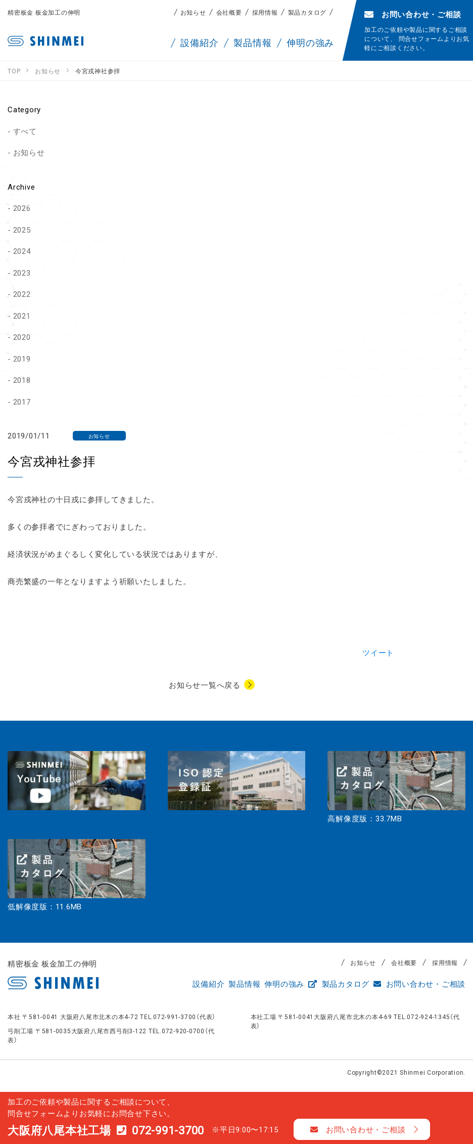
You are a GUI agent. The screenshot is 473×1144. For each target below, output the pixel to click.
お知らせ (193, 12)
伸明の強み (284, 983)
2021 (22, 315)
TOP (453, 1058)
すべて (25, 131)
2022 (22, 293)
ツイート (378, 652)
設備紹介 (208, 983)
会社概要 (229, 12)
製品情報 (244, 983)
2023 (22, 272)
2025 (22, 229)
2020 (22, 336)
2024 (22, 250)
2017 (22, 401)
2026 (22, 207)
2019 (22, 358)
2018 (22, 379)
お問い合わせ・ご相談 (419, 983)
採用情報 (265, 12)
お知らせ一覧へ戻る (205, 684)
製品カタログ (307, 12)
